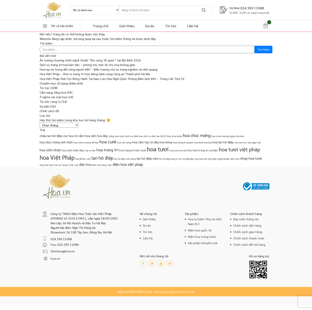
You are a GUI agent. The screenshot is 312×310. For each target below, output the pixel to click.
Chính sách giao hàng (247, 232)
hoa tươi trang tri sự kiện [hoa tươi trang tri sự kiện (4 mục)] (202, 150)
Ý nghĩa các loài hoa (53, 97)
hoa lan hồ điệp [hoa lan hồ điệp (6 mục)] (223, 142)
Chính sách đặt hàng (247, 225)
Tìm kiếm (46, 43)
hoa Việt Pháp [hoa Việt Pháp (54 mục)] (57, 157)
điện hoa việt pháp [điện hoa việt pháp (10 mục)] (128, 164)
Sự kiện (45, 106)
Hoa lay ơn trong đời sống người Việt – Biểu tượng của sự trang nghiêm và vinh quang (98, 69)
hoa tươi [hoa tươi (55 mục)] (158, 149)
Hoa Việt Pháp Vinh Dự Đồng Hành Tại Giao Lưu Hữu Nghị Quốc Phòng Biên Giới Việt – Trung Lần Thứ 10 (112, 79)
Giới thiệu (127, 25)
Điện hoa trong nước (202, 236)
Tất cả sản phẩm (62, 26)
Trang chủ (100, 25)
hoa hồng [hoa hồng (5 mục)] (166, 142)
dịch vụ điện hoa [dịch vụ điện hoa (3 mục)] (134, 136)
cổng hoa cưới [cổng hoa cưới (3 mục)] (116, 136)
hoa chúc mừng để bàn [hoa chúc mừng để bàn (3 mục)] (86, 142)
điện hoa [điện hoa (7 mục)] (85, 164)
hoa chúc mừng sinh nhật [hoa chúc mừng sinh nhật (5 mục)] (56, 142)
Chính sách (47, 111)
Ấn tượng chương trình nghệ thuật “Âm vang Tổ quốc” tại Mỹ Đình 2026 (90, 60)
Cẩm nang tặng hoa (53, 92)
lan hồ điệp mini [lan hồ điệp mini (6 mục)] (147, 158)
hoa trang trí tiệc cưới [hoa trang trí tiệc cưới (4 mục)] (132, 150)
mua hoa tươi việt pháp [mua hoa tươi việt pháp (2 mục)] (205, 158)
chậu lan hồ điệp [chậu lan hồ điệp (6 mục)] (51, 136)
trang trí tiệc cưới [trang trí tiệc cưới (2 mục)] (70, 165)
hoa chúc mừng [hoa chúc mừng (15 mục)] (197, 135)
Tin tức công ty (50, 101)
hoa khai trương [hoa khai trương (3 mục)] (203, 142)
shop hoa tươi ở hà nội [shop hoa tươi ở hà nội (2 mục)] (50, 165)
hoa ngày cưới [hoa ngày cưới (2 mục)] (254, 142)
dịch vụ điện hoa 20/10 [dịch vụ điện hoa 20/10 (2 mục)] (155, 136)
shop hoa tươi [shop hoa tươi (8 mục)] (251, 158)
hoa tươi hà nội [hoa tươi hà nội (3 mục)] (178, 150)
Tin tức (170, 25)
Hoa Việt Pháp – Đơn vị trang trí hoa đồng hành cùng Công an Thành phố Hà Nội (95, 74)
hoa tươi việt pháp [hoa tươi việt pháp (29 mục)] (239, 149)
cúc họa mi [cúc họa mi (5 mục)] (70, 136)
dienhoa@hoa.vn (63, 251)
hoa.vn (55, 258)
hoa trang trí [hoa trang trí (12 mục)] (107, 149)
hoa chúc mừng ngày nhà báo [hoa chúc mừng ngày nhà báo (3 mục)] (227, 136)
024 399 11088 (252, 8)
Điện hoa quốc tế (200, 230)
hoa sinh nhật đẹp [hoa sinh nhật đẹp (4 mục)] (73, 150)
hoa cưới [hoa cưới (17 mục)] (107, 141)
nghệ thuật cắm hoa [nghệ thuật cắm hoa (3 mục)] (228, 158)
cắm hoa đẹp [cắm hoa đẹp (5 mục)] (99, 136)
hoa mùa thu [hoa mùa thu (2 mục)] (240, 142)
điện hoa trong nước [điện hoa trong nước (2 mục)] (102, 165)
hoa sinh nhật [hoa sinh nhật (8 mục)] (50, 150)
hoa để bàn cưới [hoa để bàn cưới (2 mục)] (83, 158)
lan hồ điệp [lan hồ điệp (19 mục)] (102, 158)
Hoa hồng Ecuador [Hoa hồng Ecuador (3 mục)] (183, 142)
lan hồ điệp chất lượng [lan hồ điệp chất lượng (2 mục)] (125, 158)
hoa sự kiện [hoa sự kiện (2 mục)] (90, 150)
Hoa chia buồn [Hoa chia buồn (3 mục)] (174, 136)
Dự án (149, 25)
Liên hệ (192, 25)
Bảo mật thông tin (246, 219)
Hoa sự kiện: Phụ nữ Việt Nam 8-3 (205, 221)
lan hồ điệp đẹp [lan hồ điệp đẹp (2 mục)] (186, 158)
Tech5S (190, 291)
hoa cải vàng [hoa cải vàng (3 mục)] (124, 142)
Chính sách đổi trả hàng (249, 244)
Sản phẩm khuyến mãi (202, 243)
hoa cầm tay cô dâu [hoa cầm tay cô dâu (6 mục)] (145, 142)
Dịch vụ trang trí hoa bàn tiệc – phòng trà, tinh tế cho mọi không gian (87, 65)
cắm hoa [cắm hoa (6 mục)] (84, 136)
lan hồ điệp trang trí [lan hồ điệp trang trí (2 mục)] (168, 158)
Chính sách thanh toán (248, 238)
